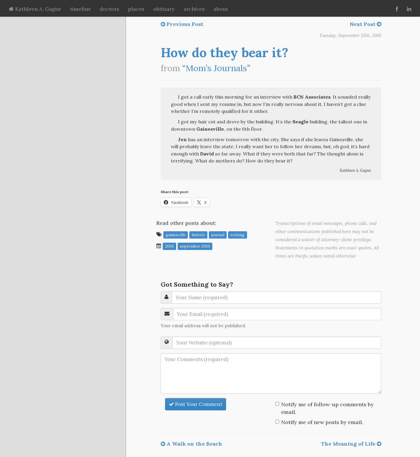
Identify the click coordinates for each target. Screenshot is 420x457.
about (221, 9)
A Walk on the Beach (191, 443)
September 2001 (195, 246)
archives (194, 9)
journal (217, 234)
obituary (164, 9)
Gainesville (176, 234)
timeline (80, 9)
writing (237, 234)
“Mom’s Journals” (216, 68)
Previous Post (182, 24)
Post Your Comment (195, 404)
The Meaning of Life (351, 443)
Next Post (365, 24)
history (198, 234)
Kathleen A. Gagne (35, 9)
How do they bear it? (224, 52)
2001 (169, 246)
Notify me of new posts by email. (322, 422)
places (136, 9)
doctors (109, 9)
